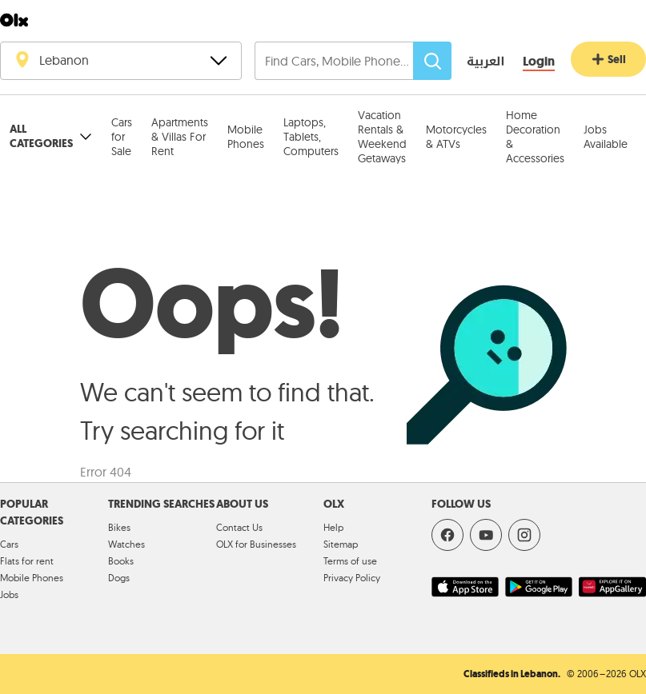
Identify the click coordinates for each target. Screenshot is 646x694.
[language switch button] (474, 62)
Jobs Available (606, 136)
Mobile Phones (245, 136)
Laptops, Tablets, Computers (311, 136)
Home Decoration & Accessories (535, 137)
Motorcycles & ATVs (456, 136)
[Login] (539, 62)
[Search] (432, 61)
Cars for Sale (121, 136)
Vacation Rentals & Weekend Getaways (382, 137)
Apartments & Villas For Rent (179, 136)
